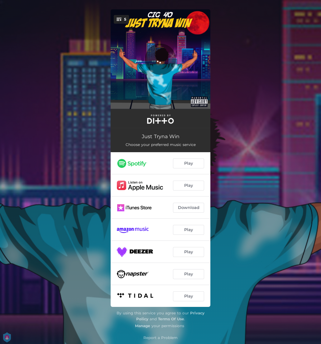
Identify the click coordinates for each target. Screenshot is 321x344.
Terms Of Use (171, 319)
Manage (142, 325)
